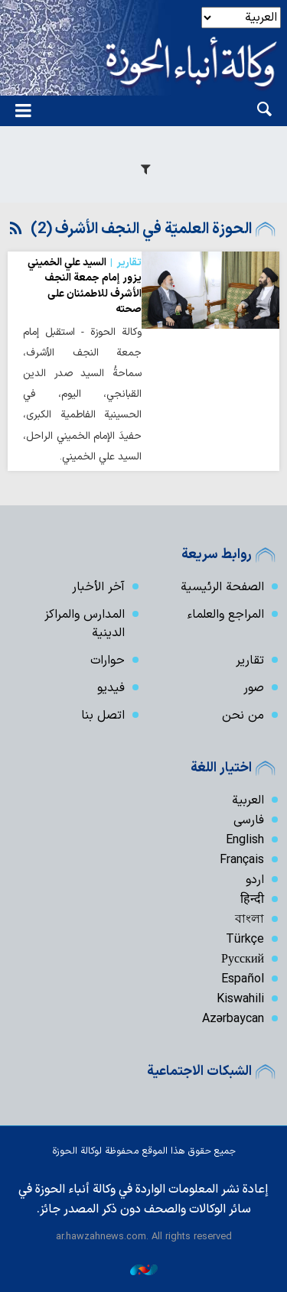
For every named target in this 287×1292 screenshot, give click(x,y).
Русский (242, 959)
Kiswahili (240, 999)
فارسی (248, 820)
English (245, 840)
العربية (248, 800)
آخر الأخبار (98, 587)
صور (253, 688)
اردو (255, 880)
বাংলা (249, 920)
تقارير (250, 660)
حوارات (107, 660)
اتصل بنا (103, 715)
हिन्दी (252, 900)
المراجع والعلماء (225, 614)
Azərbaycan (233, 1019)
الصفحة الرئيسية (222, 587)
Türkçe (245, 939)
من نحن (243, 715)
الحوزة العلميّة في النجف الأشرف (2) (141, 229)
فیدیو (111, 688)
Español (242, 979)
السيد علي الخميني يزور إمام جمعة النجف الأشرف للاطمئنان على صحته (85, 286)
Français (242, 860)
